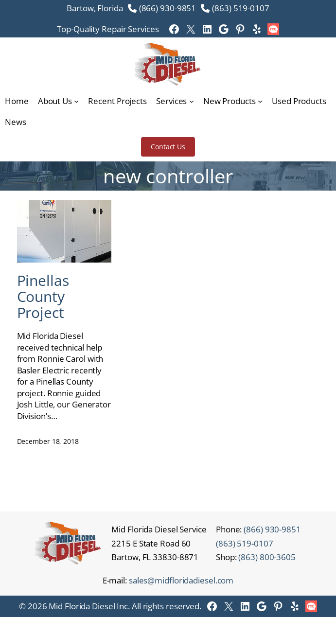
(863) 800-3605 (267, 557)
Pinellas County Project (43, 296)
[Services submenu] (191, 101)
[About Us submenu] (76, 101)
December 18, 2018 (48, 441)
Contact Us (168, 146)
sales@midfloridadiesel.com (181, 580)
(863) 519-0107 (240, 8)
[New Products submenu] (260, 101)
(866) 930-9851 (167, 8)
